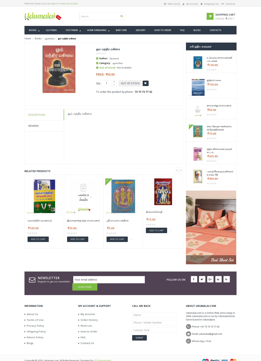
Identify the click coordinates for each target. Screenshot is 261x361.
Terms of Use (34, 312)
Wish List (85, 318)
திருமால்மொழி (154, 211)
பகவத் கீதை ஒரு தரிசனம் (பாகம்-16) (220, 173)
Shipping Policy (35, 324)
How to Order (88, 324)
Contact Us (86, 335)
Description (36, 114)
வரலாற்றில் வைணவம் (40, 220)
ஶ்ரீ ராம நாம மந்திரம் (118, 220)
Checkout (228, 3)
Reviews (33, 126)
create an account (68, 3)
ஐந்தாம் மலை (214, 80)
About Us (31, 306)
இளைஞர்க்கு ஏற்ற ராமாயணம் (83, 220)
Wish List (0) (172, 3)
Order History (88, 312)
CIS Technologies (102, 353)
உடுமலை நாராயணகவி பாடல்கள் (219, 59)
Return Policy (34, 330)
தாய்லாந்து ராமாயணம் (219, 105)
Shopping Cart (210, 3)
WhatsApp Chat (201, 333)
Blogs (29, 335)
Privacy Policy (34, 318)
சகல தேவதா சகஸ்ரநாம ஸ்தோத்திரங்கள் (219, 128)
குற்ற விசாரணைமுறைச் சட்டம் (219, 150)
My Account (190, 3)
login (53, 3)
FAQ (82, 330)
